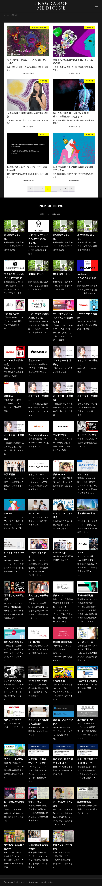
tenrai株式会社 (47, 882)
